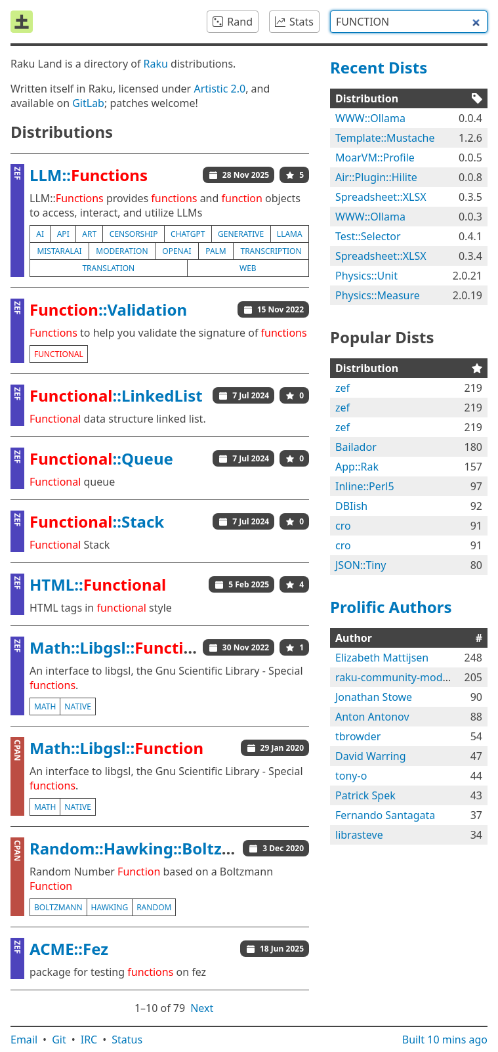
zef (342, 388)
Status (127, 1039)
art (89, 234)
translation (108, 268)
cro (343, 525)
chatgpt (188, 234)
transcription (270, 251)
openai (176, 251)
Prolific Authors (391, 607)
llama (289, 234)
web (248, 268)
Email (23, 1039)
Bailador (356, 447)
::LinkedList (116, 395)
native (77, 706)
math (45, 706)
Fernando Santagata (385, 815)
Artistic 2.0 (219, 88)
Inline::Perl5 (364, 486)
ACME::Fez (69, 948)
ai (40, 234)
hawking (110, 907)
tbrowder (358, 736)
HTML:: (98, 584)
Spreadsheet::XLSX (380, 197)
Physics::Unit (366, 275)
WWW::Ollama (370, 118)
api (63, 234)
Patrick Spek (365, 795)
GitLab (88, 103)
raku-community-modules (399, 677)
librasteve (359, 835)
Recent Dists (378, 67)
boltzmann (58, 907)
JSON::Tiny (360, 565)
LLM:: (89, 175)
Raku (156, 63)
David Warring (370, 756)
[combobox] (409, 22)
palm (215, 251)
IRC (89, 1039)
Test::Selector (368, 236)
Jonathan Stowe (373, 697)
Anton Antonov (372, 716)
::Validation (108, 309)
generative (241, 234)
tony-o (351, 775)
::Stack (97, 521)
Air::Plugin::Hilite (376, 177)
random (153, 907)
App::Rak (357, 466)
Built (445, 1039)
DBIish (351, 506)
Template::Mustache (385, 138)
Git (59, 1039)
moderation (122, 251)
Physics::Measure (377, 295)
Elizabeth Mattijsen (381, 657)
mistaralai (59, 251)
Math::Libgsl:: (116, 647)
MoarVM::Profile (375, 157)
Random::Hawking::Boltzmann (148, 848)
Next (201, 1008)
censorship (134, 234)
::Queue (101, 458)
